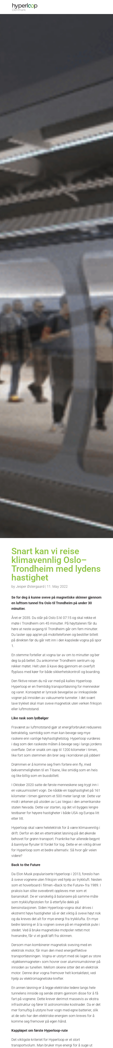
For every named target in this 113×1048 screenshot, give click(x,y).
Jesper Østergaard (30, 586)
